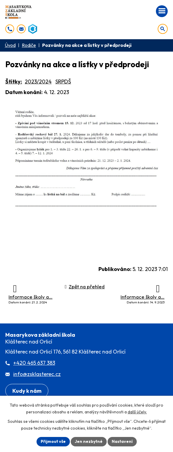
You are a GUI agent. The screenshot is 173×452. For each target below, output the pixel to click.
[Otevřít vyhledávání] (163, 29)
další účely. (137, 412)
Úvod (10, 45)
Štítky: (13, 81)
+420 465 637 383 (34, 362)
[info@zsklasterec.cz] (21, 28)
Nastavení (122, 441)
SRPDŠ (63, 81)
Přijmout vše (53, 441)
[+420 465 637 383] (9, 28)
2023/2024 (38, 81)
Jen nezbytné (89, 441)
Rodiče (29, 45)
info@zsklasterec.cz (37, 374)
